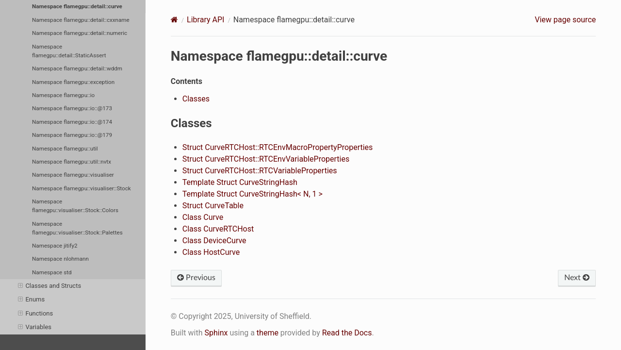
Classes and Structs (49, 286)
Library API (205, 19)
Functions (35, 313)
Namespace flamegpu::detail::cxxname (81, 20)
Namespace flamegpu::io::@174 (72, 121)
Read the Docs (347, 332)
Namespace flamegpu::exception (73, 82)
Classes (196, 98)
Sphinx (216, 332)
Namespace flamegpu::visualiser (73, 174)
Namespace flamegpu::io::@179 (72, 135)
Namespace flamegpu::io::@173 (72, 108)
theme (267, 332)
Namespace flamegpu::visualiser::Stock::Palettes (77, 228)
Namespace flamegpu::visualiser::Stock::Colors (75, 206)
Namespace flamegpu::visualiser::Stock (81, 188)
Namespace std (52, 272)
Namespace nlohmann (60, 258)
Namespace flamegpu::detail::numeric (79, 33)
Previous (196, 278)
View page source (565, 19)
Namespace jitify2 (55, 245)
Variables (34, 327)
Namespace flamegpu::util (65, 148)
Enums (31, 299)
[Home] (174, 20)
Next (576, 278)
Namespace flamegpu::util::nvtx (71, 161)
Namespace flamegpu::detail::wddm (77, 68)
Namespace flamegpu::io (63, 95)
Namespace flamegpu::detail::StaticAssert (69, 51)
